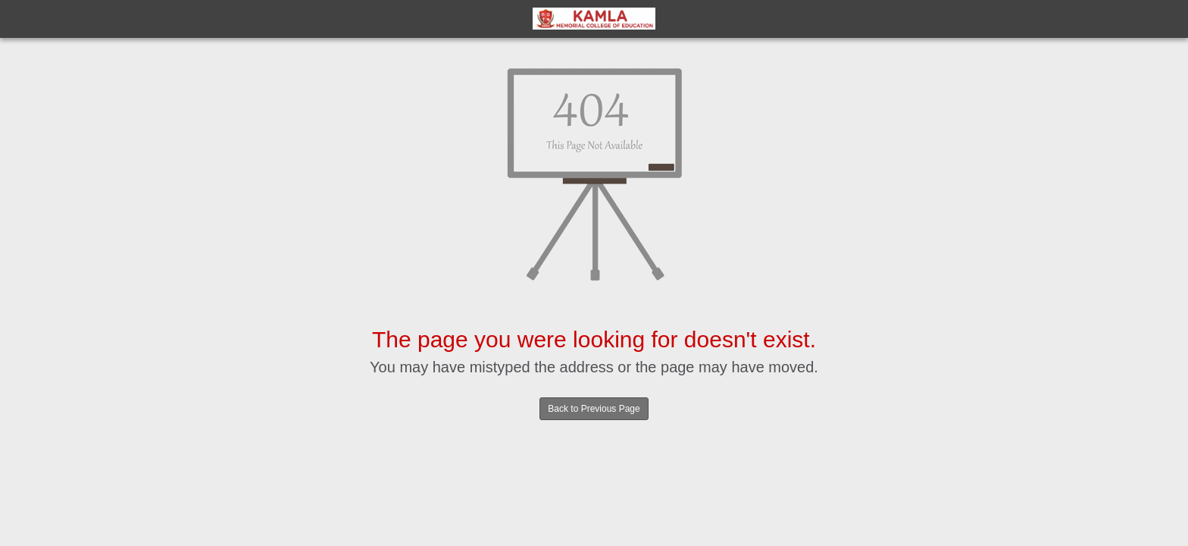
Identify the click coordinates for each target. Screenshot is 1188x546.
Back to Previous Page (593, 408)
